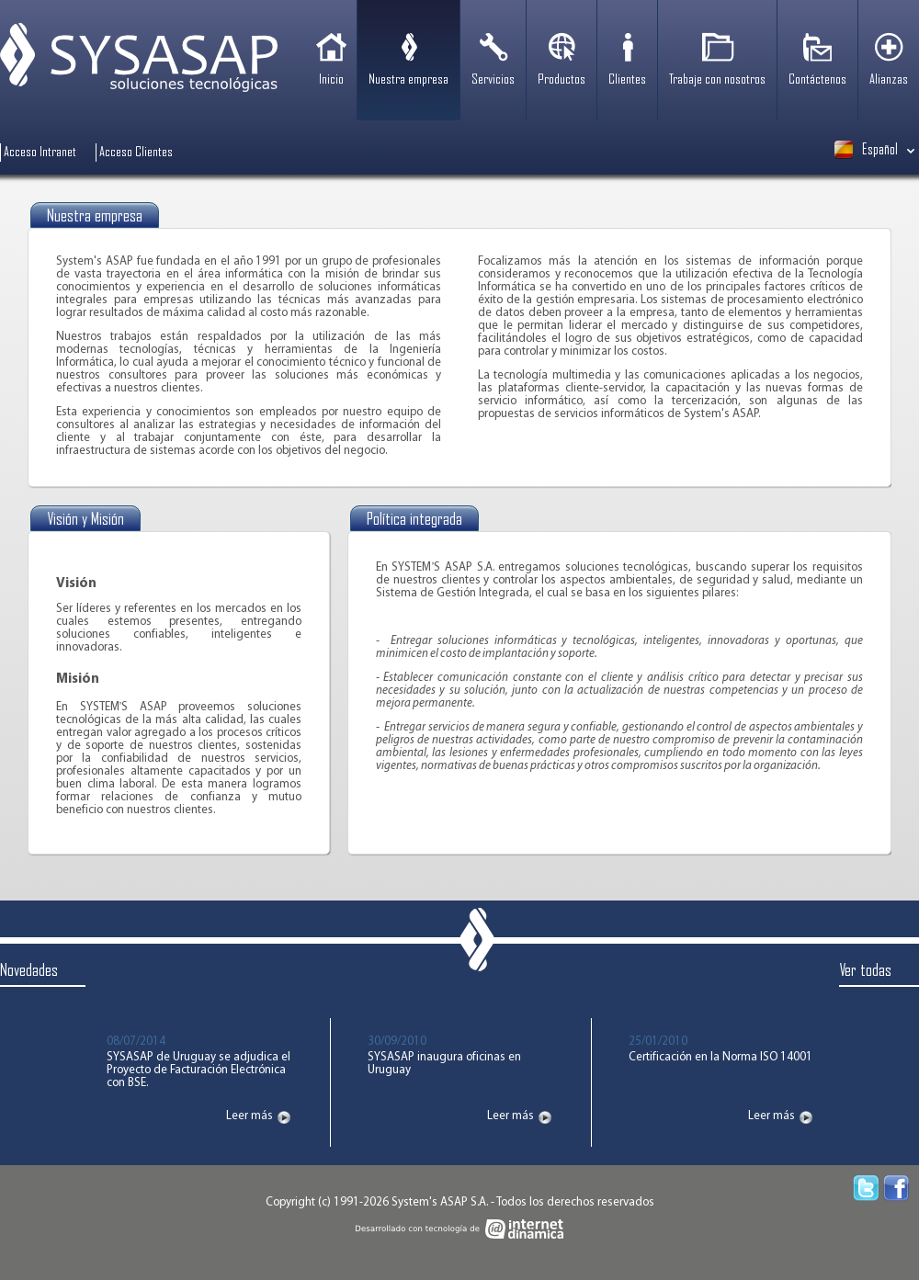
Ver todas (865, 971)
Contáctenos (817, 80)
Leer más (249, 1117)
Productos (561, 80)
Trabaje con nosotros (717, 80)
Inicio (331, 80)
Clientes (627, 80)
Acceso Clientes (136, 152)
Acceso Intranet (40, 152)
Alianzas (888, 80)
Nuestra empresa (408, 80)
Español (866, 150)
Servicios (493, 80)
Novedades (29, 971)
